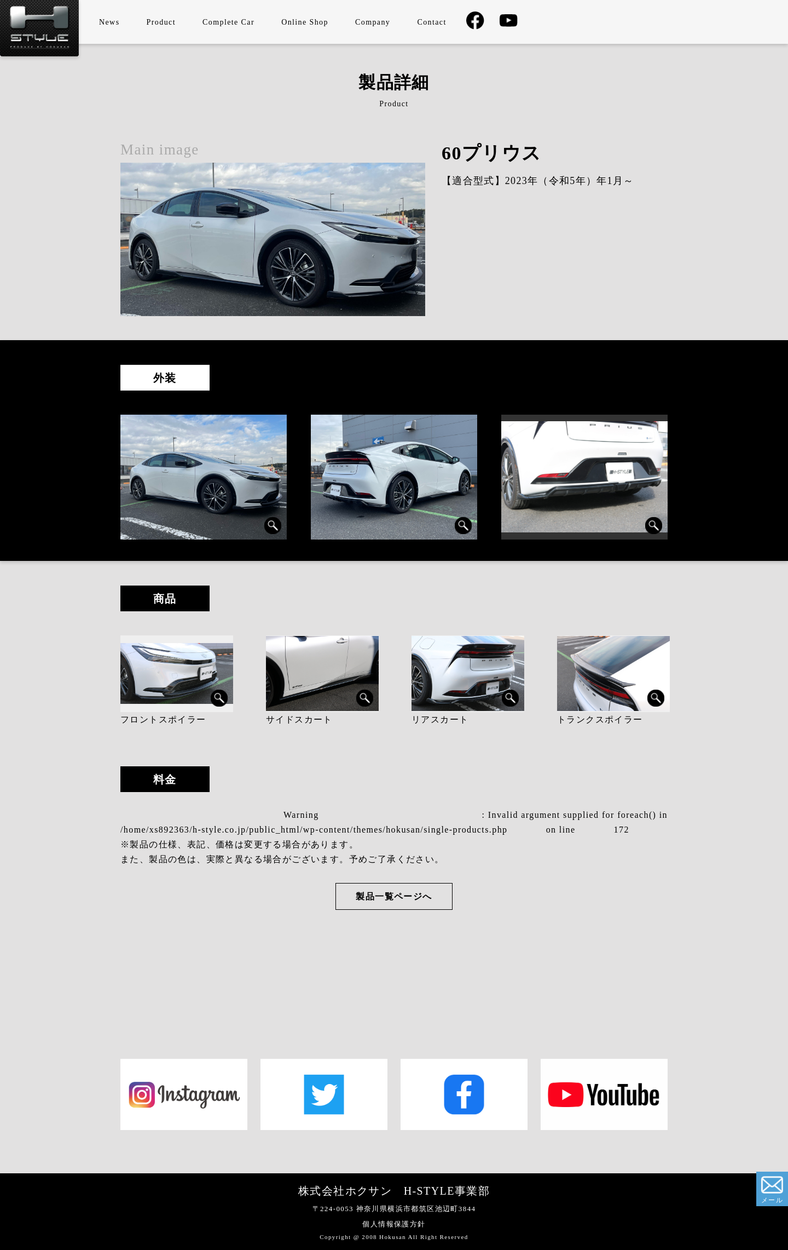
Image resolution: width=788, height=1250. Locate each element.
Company (372, 22)
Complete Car (228, 22)
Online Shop (304, 22)
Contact (431, 22)
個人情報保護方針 (393, 1224)
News (109, 22)
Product (161, 22)
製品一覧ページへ (394, 896)
